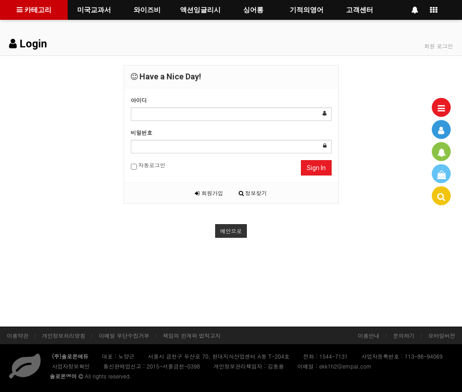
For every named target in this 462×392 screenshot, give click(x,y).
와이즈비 (147, 10)
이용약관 (17, 335)
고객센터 (359, 10)
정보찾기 (253, 193)
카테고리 (34, 10)
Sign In (316, 167)
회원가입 (209, 193)
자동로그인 (148, 165)
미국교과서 (94, 10)
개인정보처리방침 (63, 335)
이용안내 (368, 335)
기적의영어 (306, 10)
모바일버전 (441, 335)
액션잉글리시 (200, 10)
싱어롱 (253, 10)
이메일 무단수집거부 (124, 335)
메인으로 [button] (231, 231)
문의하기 (404, 335)
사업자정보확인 (71, 366)
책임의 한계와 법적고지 (192, 335)
